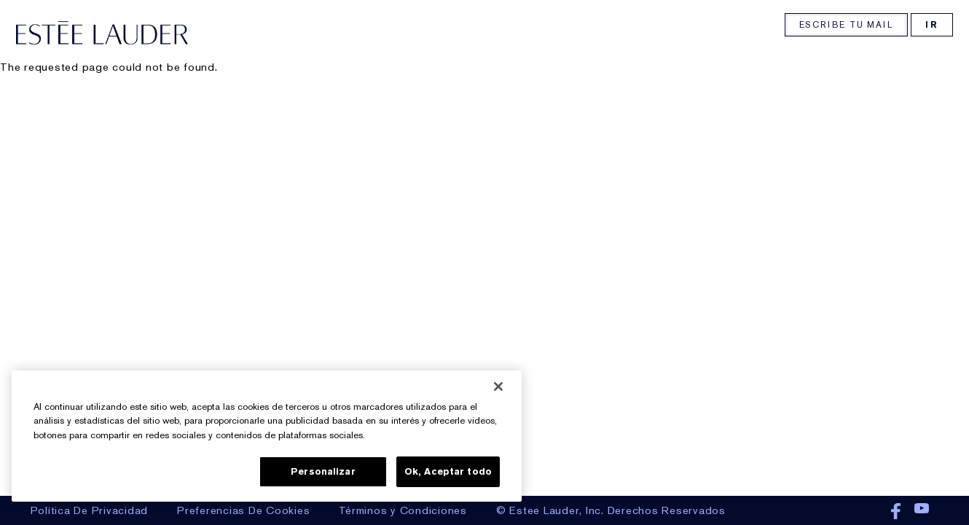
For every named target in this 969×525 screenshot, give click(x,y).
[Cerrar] (498, 386)
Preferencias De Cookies (243, 510)
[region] (267, 436)
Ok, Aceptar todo (448, 471)
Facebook (896, 512)
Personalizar (323, 471)
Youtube (921, 512)
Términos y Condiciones (403, 510)
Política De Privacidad (90, 510)
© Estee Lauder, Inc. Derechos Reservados (611, 510)
